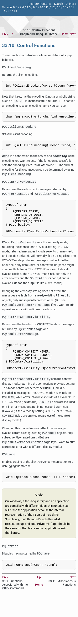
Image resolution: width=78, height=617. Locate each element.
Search (58, 4)
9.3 (15, 7)
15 (70, 7)
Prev (5, 34)
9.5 (28, 7)
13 (59, 7)
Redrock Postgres (39, 4)
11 (47, 7)
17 (9, 11)
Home (64, 34)
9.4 (22, 7)
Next (73, 34)
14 (64, 7)
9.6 (35, 7)
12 (53, 7)
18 (15, 11)
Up (11, 34)
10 (41, 7)
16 (3, 11)
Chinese (71, 4)
